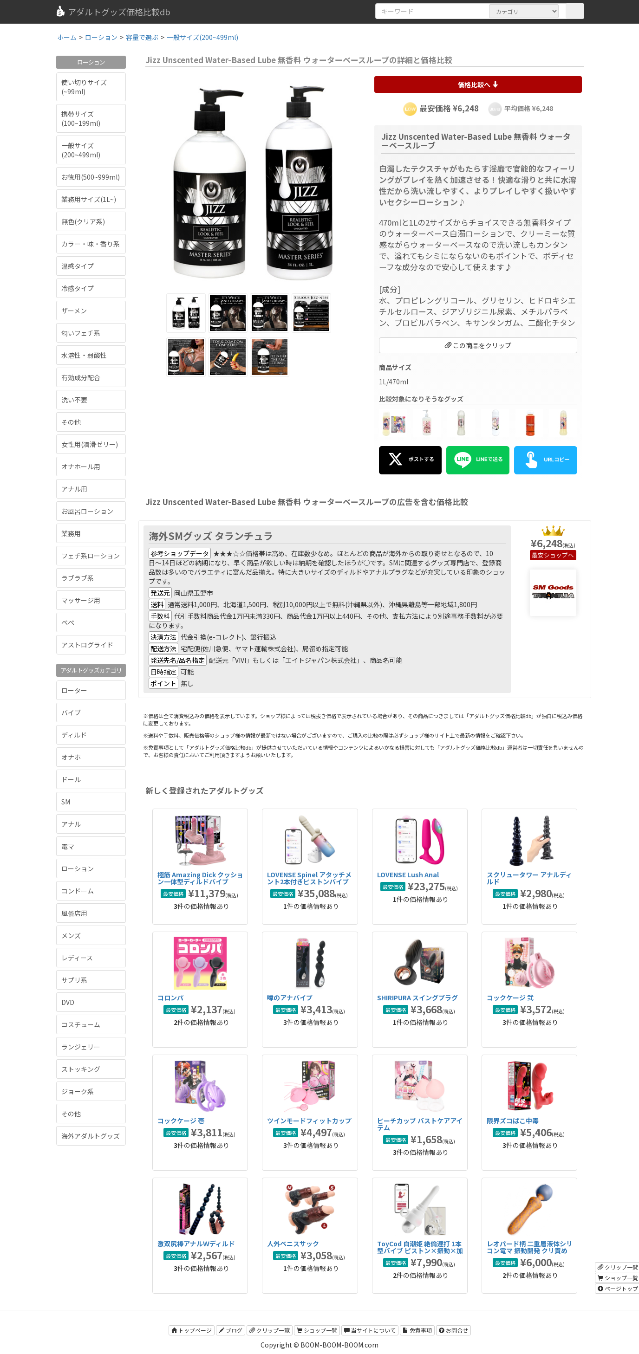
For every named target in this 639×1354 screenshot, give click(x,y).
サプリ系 (74, 980)
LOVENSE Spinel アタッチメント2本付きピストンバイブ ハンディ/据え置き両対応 (309, 882)
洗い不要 (74, 399)
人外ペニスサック (293, 1243)
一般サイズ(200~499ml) (80, 150)
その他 (71, 422)
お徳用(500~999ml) (90, 176)
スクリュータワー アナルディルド (529, 878)
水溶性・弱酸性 (84, 355)
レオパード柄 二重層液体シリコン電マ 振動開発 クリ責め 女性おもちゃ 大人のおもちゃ (530, 1251)
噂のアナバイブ (290, 997)
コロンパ (170, 997)
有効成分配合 (80, 377)
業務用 (71, 533)
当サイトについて (370, 1330)
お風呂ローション (87, 511)
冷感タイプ (77, 288)
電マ (67, 846)
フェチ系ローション (90, 555)
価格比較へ (478, 84)
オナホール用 (80, 466)
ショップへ (559, 555)
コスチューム (80, 1024)
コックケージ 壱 (180, 1120)
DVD (67, 1002)
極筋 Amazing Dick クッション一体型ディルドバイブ (200, 878)
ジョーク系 (77, 1091)
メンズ (71, 935)
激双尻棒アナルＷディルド (196, 1243)
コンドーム (77, 890)
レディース (77, 957)
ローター (74, 690)
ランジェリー (80, 1046)
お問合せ (453, 1330)
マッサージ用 (80, 600)
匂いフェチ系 (80, 332)
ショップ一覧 (317, 1330)
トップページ (191, 1330)
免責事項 (417, 1330)
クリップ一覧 (269, 1330)
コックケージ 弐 (510, 997)
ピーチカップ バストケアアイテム (420, 1124)
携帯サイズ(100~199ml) (80, 118)
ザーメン (74, 310)
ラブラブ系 (77, 578)
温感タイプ (77, 266)
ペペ (67, 622)
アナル (71, 824)
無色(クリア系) (83, 221)
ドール (71, 779)
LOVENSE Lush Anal (408, 874)
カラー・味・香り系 (90, 243)
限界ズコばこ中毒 (513, 1120)
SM (65, 801)
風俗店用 (74, 913)
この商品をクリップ (478, 345)
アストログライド (87, 644)
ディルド (74, 734)
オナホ (71, 757)
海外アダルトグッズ (90, 1135)
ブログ (230, 1330)
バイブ (71, 712)
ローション (77, 868)
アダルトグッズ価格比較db (112, 12)
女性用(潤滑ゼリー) (89, 444)
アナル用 (74, 488)
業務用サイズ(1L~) (88, 199)
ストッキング (80, 1069)
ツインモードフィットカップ (309, 1120)
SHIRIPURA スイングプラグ (417, 997)
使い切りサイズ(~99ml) (84, 87)
